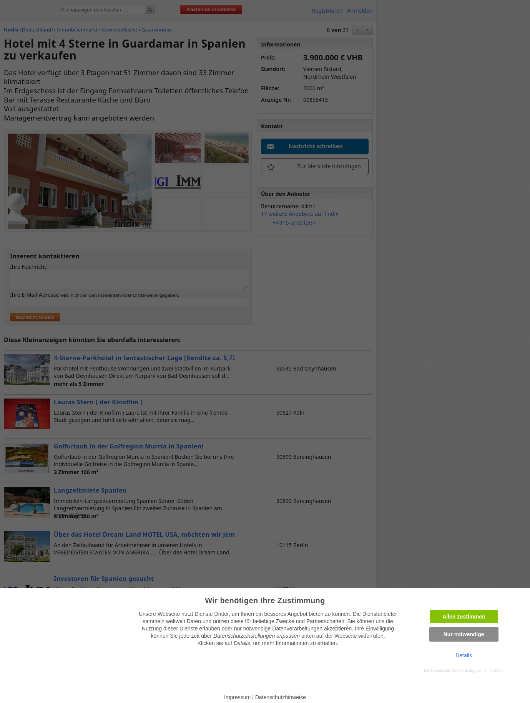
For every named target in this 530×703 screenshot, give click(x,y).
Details (463, 655)
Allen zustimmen (463, 617)
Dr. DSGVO (493, 670)
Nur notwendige (464, 634)
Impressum (237, 697)
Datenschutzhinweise (280, 697)
